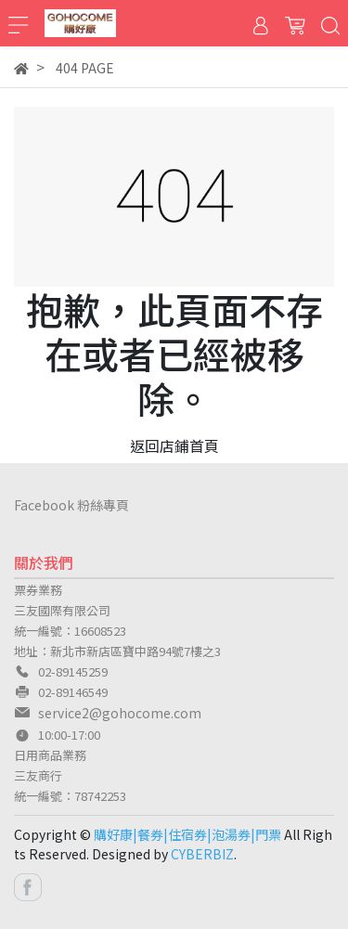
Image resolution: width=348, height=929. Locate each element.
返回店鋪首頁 (174, 445)
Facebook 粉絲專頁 (71, 505)
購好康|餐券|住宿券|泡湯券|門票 (187, 834)
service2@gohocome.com (119, 712)
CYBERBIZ (202, 854)
